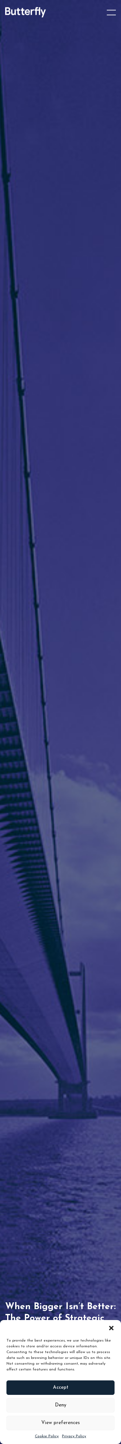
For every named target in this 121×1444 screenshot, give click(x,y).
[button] (111, 1328)
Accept (60, 1387)
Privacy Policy (74, 1436)
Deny (60, 1405)
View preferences (60, 1423)
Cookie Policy (47, 1436)
